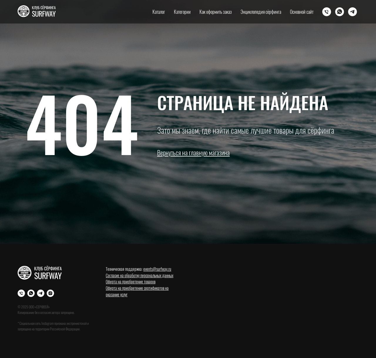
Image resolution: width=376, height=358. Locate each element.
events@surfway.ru (157, 269)
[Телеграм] (352, 11)
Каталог (158, 11)
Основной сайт (301, 11)
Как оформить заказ (215, 11)
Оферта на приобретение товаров (130, 281)
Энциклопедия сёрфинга (261, 11)
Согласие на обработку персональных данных (139, 275)
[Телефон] (326, 11)
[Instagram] (50, 293)
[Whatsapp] (339, 11)
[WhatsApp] (31, 293)
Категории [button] (182, 11)
